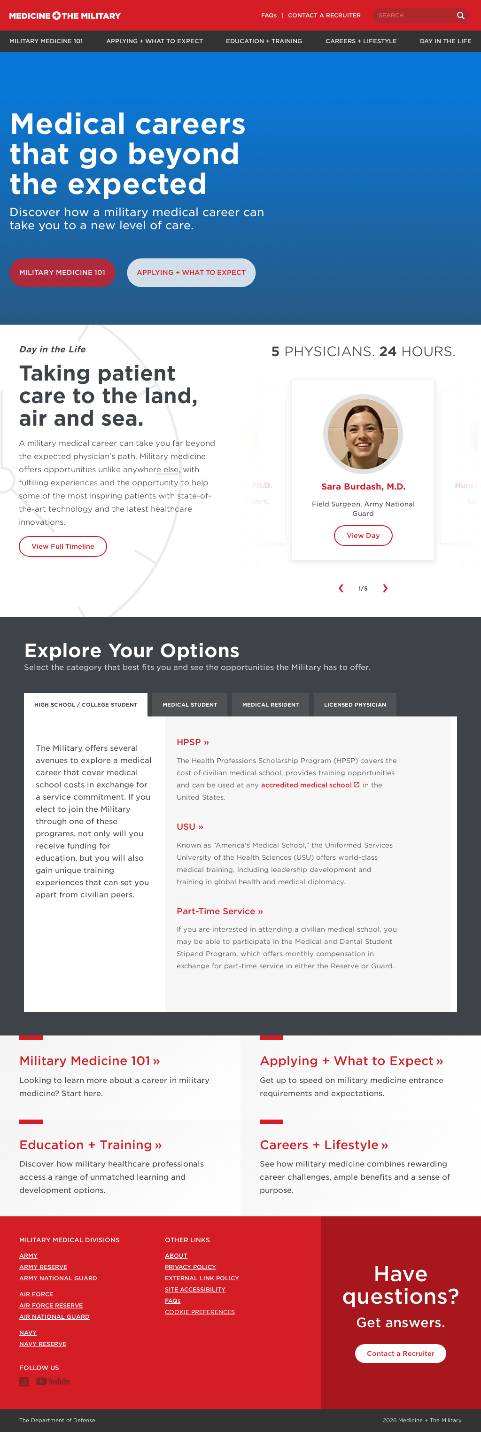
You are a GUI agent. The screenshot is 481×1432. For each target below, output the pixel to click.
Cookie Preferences (200, 1312)
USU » (190, 827)
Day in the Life (446, 41)
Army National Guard (58, 1278)
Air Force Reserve (51, 1305)
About (176, 1255)
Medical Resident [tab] (270, 704)
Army (28, 1255)
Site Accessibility (195, 1289)
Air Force (36, 1294)
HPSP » (193, 742)
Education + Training (264, 41)
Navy (28, 1332)
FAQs (271, 15)
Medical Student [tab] (190, 704)
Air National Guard (54, 1316)
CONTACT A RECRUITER (327, 15)
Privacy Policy (190, 1266)
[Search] (463, 15)
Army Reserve (43, 1266)
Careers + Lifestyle (361, 41)
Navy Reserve (42, 1343)
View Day (363, 535)
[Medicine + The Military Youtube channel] (53, 1382)
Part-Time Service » (220, 911)
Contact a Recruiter (400, 1353)
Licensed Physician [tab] (355, 704)
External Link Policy (202, 1278)
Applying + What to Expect (154, 41)
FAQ (172, 1300)
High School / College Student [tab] (85, 704)
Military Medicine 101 (45, 41)
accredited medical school (306, 785)
